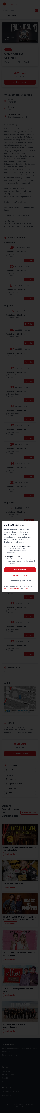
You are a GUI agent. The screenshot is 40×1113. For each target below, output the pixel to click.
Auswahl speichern (20, 575)
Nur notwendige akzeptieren (20, 580)
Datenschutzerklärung (11, 588)
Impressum (27, 588)
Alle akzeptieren (20, 569)
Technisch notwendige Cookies (19, 546)
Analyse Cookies (13, 557)
